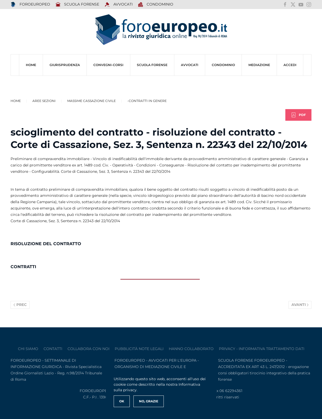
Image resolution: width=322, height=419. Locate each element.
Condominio (156, 4)
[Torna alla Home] (161, 29)
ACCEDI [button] (289, 65)
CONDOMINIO (223, 65)
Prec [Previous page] (20, 304)
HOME (31, 65)
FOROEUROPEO (30, 4)
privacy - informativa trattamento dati (261, 348)
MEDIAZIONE (259, 65)
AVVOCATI (118, 4)
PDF (298, 115)
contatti (53, 348)
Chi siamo (28, 348)
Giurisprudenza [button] (65, 65)
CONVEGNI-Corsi (108, 65)
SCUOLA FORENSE (77, 4)
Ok (121, 401)
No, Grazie (148, 401)
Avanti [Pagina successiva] (300, 304)
